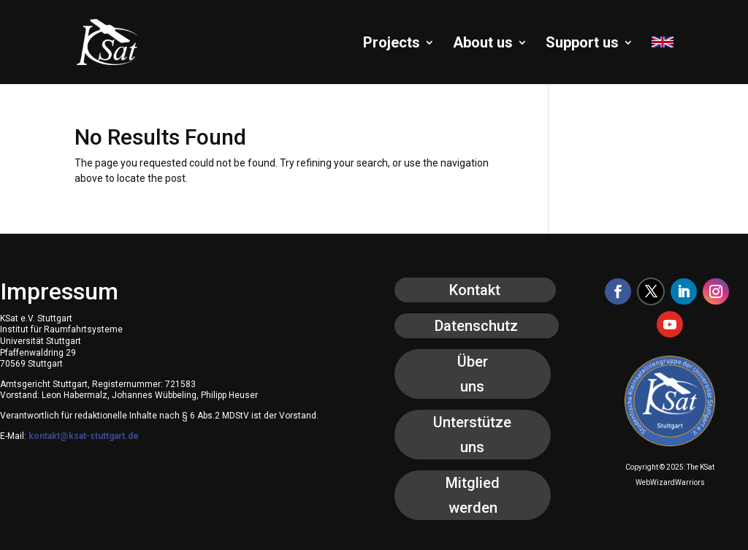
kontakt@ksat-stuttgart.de (83, 436)
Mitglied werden (473, 495)
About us (483, 44)
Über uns (472, 374)
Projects (391, 44)
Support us (582, 44)
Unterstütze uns (472, 434)
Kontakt (474, 290)
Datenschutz (476, 326)
